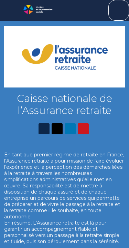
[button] (10, 10)
